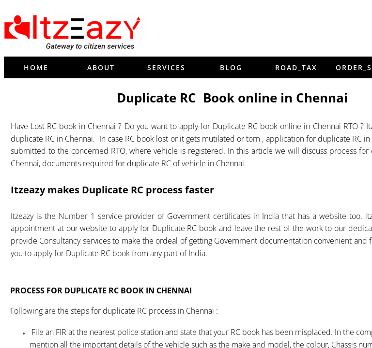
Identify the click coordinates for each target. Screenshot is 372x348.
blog (231, 67)
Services (166, 67)
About (101, 67)
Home (36, 67)
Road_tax (296, 67)
